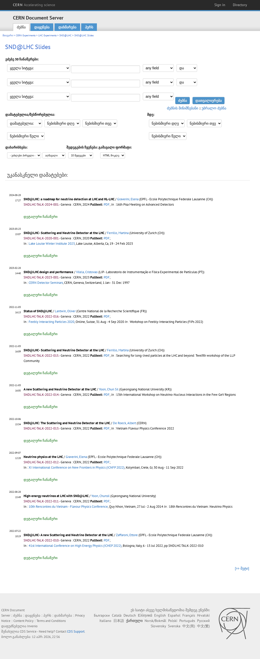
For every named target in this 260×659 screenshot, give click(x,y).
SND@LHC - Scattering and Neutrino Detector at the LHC (64, 233)
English (160, 615)
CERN (34, 5)
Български (102, 615)
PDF (107, 204)
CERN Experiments (26, 35)
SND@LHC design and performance (48, 272)
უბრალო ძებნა (214, 108)
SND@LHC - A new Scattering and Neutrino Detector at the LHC (68, 535)
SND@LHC (65, 35)
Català (117, 615)
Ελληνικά (145, 615)
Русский (203, 620)
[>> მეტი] (242, 568)
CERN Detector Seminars (46, 283)
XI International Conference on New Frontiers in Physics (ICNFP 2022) (77, 467)
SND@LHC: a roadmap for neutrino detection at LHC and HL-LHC (69, 199)
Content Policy (23, 621)
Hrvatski (203, 615)
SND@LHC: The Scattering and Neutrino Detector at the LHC (67, 423)
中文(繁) (203, 626)
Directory (240, 5)
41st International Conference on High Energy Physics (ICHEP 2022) (75, 545)
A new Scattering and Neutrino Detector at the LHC (60, 389)
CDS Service (28, 631)
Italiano (105, 620)
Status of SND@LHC (38, 311)
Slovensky (158, 626)
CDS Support (75, 631)
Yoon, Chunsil (100, 496)
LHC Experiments (47, 35)
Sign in (219, 5)
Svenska (174, 626)
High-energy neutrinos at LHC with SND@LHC (56, 496)
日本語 (118, 620)
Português (187, 620)
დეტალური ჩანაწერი (41, 217)
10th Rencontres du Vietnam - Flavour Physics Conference (68, 506)
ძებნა (21, 27)
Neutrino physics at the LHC (43, 457)
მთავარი (8, 35)
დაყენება (41, 27)
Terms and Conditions (51, 621)
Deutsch (130, 615)
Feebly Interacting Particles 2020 (51, 322)
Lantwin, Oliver (65, 311)
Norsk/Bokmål (155, 620)
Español (174, 615)
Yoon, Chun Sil (108, 389)
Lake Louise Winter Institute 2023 (52, 243)
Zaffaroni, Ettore (127, 535)
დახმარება (67, 27)
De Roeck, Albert (124, 423)
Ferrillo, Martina (118, 233)
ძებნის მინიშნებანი (182, 108)
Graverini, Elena (127, 199)
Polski (172, 620)
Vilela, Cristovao (87, 272)
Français (188, 615)
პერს (89, 27)
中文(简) (188, 626)
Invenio (32, 626)
